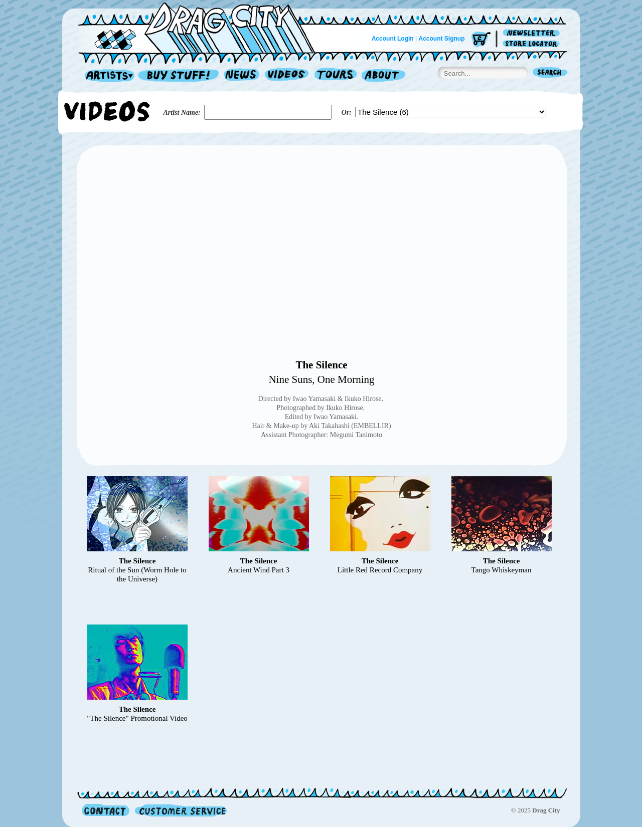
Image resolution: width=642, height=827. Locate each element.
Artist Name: (182, 112)
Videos (287, 76)
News (242, 76)
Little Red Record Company (380, 570)
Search (550, 73)
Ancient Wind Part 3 (258, 570)
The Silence (321, 365)
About (383, 76)
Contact (105, 810)
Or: (347, 112)
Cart (481, 40)
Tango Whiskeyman (501, 570)
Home (202, 27)
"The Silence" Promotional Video (137, 718)
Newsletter (533, 33)
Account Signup (442, 38)
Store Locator (533, 44)
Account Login (393, 38)
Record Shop (179, 76)
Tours (335, 76)
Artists (106, 76)
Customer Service (180, 810)
